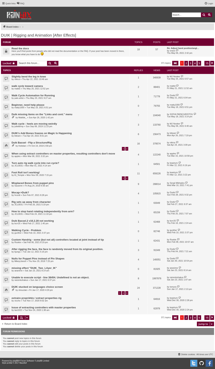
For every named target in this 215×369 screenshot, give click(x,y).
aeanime (18, 270)
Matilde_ (23, 117)
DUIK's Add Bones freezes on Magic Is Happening (42, 133)
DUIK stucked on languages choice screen (37, 286)
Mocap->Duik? (20, 192)
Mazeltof (23, 363)
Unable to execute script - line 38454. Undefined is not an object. (50, 277)
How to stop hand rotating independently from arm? (43, 211)
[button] (175, 63)
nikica (17, 79)
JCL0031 (18, 165)
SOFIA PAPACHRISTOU (181, 114)
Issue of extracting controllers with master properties (44, 307)
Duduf (172, 95)
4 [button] (195, 63)
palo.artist (19, 98)
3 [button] (190, 63)
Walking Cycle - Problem (26, 230)
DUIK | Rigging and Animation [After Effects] (38, 35)
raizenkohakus (21, 280)
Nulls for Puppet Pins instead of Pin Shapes (38, 258)
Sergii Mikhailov (177, 183)
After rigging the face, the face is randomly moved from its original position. (57, 249)
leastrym (174, 163)
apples (17, 156)
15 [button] (207, 63)
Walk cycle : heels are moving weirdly (34, 123)
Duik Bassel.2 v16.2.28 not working (33, 220)
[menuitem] (20, 3)
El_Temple (19, 175)
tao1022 (18, 310)
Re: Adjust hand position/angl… (183, 48)
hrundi (17, 195)
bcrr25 (17, 223)
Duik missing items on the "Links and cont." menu (42, 114)
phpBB (16, 361)
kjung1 (17, 252)
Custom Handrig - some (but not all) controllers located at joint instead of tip (58, 239)
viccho (17, 300)
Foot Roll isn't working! (26, 172)
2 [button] (186, 63)
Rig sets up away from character (31, 201)
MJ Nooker (175, 76)
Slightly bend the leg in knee (29, 76)
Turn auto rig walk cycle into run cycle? (35, 163)
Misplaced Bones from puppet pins (33, 183)
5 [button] (199, 63)
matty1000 (19, 107)
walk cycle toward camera (27, 86)
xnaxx (172, 50)
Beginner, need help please (28, 104)
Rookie (17, 242)
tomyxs (173, 287)
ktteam (17, 136)
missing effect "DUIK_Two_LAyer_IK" (34, 268)
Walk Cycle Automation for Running (33, 95)
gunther (18, 233)
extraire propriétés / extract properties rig (37, 298)
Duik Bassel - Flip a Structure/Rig (32, 142)
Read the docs (20, 48)
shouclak (23, 290)
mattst (17, 88)
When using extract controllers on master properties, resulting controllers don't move (63, 153)
